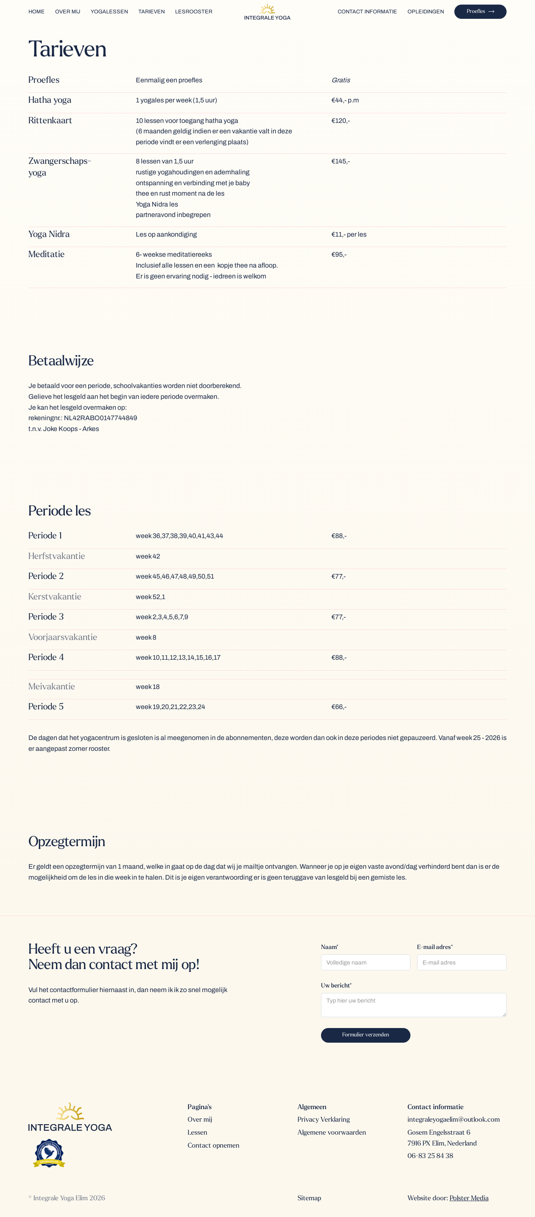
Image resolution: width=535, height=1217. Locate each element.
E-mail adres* (435, 947)
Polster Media (469, 1198)
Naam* (329, 947)
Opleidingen (426, 12)
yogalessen (109, 12)
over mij (67, 12)
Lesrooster (193, 12)
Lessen (197, 1133)
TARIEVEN (151, 12)
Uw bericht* (336, 986)
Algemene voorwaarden (332, 1133)
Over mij (200, 1120)
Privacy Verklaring (324, 1120)
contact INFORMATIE (367, 12)
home (36, 12)
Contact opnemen (213, 1146)
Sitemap (309, 1198)
